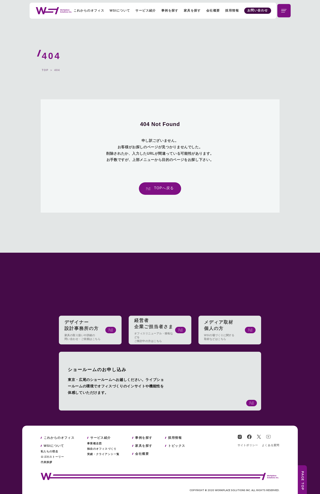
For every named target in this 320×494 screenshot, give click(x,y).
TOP (45, 70)
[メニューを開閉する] (284, 10)
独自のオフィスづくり (101, 448)
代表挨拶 (46, 462)
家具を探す (192, 10)
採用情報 (232, 10)
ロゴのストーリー (52, 456)
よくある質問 (270, 445)
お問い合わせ (257, 10)
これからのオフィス (89, 10)
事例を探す (169, 10)
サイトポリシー (248, 445)
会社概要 (213, 10)
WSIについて (120, 10)
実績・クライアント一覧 (103, 454)
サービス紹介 (145, 10)
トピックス (176, 445)
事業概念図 (94, 443)
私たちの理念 (49, 451)
